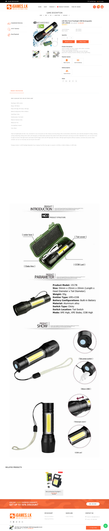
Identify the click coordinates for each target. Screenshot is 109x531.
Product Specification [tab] (17, 90)
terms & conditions (49, 516)
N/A (50, 15)
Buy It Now (82, 41)
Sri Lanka (101, 1)
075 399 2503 (94, 519)
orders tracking (69, 516)
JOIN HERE (92, 504)
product (52, 7)
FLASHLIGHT (65, 15)
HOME (39, 7)
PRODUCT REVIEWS (63, 7)
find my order (76, 7)
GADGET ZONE (57, 15)
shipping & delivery (49, 518)
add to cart (68, 41)
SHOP (45, 7)
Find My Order (92, 1)
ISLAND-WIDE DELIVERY (12, 1)
